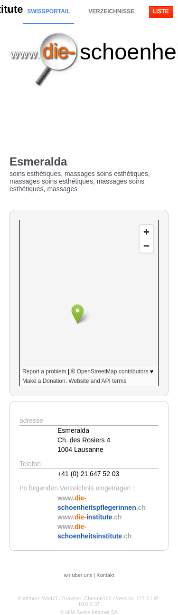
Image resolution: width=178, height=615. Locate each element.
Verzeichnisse (111, 11)
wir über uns (78, 575)
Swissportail (48, 11)
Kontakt (105, 575)
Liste (161, 11)
